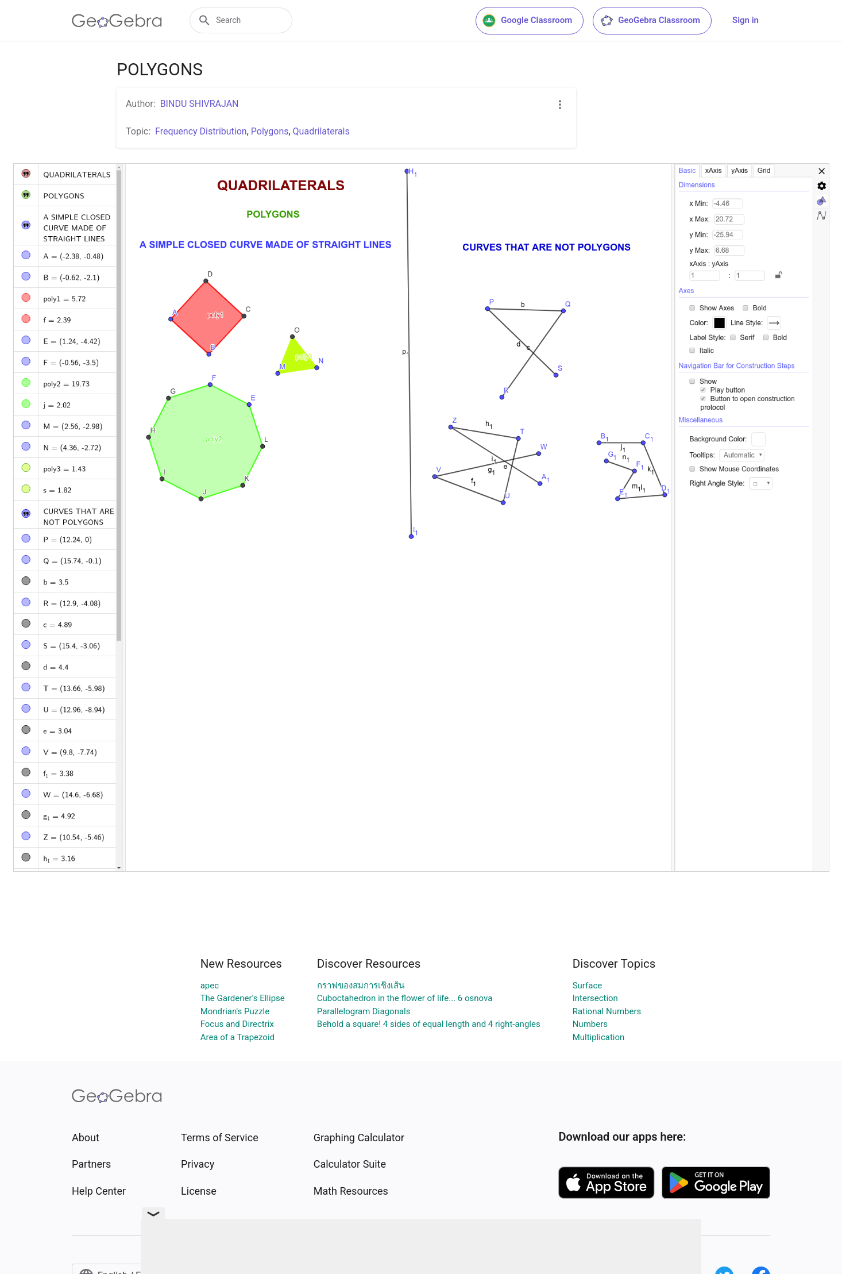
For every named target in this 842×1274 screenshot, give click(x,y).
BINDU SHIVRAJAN (199, 103)
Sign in (745, 20)
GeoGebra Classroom (650, 21)
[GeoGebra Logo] (117, 21)
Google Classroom (527, 21)
